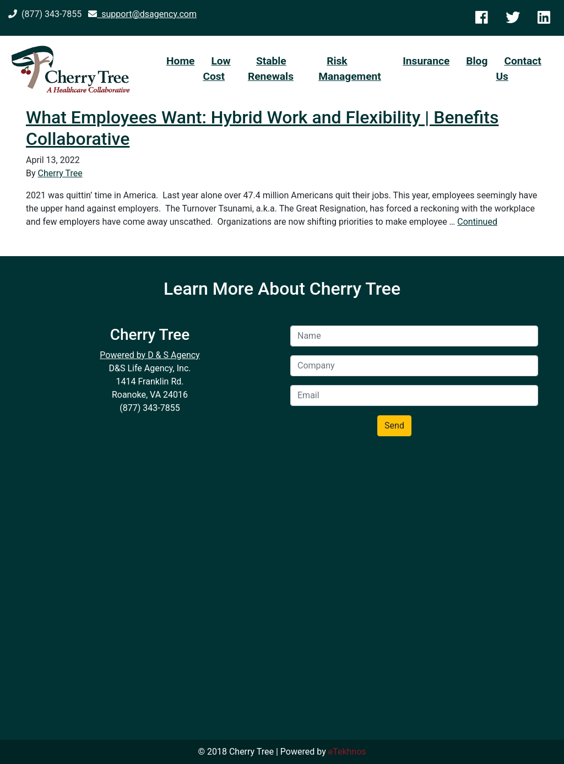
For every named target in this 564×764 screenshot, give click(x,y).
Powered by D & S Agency (149, 355)
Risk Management (349, 69)
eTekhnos (347, 751)
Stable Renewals (271, 69)
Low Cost (216, 69)
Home (180, 61)
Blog (476, 61)
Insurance (426, 61)
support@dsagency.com (142, 14)
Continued (477, 221)
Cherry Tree (60, 173)
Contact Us (518, 69)
